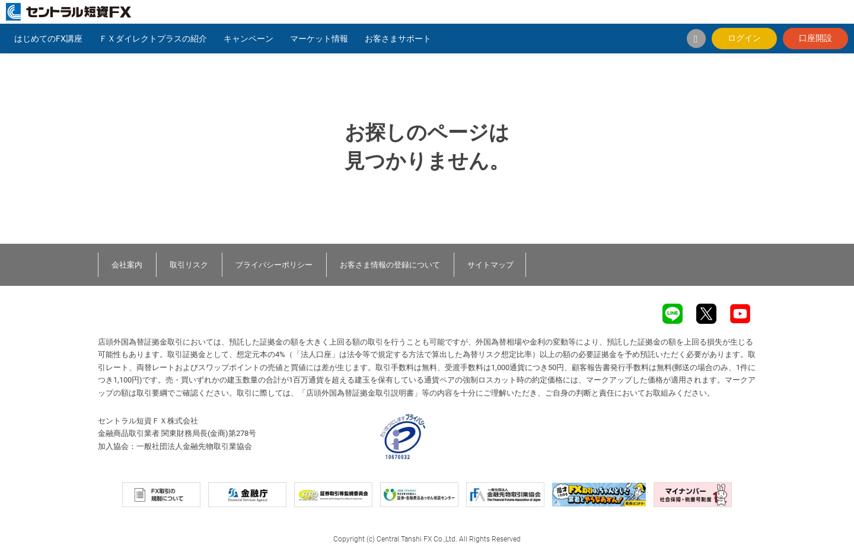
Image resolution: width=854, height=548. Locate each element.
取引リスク (189, 264)
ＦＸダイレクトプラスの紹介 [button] (153, 38)
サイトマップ (490, 264)
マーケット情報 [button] (319, 38)
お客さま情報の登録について (390, 264)
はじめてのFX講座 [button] (48, 38)
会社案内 (126, 264)
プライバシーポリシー (274, 264)
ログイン (744, 38)
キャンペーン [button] (248, 38)
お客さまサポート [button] (398, 38)
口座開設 (815, 38)
